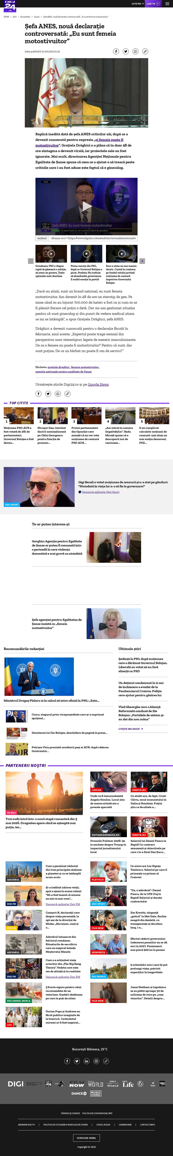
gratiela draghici (59, 367)
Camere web (125, 1124)
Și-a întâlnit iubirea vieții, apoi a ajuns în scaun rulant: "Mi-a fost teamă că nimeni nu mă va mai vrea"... (64, 893)
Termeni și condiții (70, 1113)
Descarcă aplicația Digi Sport (100, 492)
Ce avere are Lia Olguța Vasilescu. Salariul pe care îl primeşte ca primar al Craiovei (148, 871)
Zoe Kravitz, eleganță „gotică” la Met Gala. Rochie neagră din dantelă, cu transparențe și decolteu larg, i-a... (148, 920)
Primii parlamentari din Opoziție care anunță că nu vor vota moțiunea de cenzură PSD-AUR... (85, 435)
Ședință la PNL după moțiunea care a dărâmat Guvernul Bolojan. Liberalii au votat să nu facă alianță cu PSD (143, 665)
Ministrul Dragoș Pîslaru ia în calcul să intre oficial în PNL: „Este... (51, 700)
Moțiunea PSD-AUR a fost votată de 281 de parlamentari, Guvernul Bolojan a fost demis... (19, 435)
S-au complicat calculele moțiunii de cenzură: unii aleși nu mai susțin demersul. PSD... (153, 435)
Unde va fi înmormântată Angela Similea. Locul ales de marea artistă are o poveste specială (107, 801)
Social (37, 16)
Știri (15, 16)
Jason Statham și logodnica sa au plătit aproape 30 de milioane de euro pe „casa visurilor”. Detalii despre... (148, 992)
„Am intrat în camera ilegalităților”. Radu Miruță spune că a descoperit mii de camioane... (119, 435)
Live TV (151, 3)
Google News (98, 384)
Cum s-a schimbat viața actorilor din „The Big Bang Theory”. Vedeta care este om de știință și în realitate (63, 965)
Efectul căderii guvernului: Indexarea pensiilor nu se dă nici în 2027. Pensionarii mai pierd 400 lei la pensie (148, 944)
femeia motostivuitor (85, 367)
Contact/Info (147, 1124)
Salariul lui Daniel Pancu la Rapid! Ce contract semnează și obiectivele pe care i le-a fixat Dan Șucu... (148, 846)
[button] (86, 206)
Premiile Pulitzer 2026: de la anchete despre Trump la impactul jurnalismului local (108, 846)
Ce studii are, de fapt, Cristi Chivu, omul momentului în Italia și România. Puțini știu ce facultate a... (148, 801)
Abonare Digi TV (26, 1124)
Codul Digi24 (103, 1124)
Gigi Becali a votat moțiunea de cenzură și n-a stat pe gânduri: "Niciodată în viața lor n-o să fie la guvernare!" (123, 484)
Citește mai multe (129, 729)
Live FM (136, 3)
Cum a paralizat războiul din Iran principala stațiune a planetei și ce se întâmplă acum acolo (64, 871)
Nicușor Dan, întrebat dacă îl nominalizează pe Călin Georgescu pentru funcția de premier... (52, 435)
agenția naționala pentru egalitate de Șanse (63, 371)
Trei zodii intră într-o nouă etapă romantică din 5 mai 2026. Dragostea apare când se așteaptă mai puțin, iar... (41, 823)
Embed (42, 238)
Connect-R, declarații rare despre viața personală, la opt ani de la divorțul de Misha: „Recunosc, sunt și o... (63, 920)
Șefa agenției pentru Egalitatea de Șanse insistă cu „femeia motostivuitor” (57, 624)
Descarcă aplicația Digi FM (63, 904)
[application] (86, 206)
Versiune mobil (86, 1138)
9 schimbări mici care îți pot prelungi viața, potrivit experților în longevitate (148, 968)
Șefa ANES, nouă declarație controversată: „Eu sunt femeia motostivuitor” (76, 16)
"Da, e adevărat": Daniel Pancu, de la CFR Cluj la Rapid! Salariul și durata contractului (146, 895)
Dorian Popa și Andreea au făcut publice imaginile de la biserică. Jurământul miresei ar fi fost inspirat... (63, 1017)
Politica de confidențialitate (97, 1113)
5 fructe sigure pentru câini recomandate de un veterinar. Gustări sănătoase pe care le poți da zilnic (64, 992)
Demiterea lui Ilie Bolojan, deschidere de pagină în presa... (69, 732)
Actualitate (25, 16)
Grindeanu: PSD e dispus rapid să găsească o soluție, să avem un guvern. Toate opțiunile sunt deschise (50, 271)
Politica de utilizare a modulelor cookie (65, 1124)
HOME (7, 16)
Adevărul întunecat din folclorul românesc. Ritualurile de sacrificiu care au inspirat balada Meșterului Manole (61, 944)
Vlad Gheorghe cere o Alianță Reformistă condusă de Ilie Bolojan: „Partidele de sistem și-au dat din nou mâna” (141, 713)
